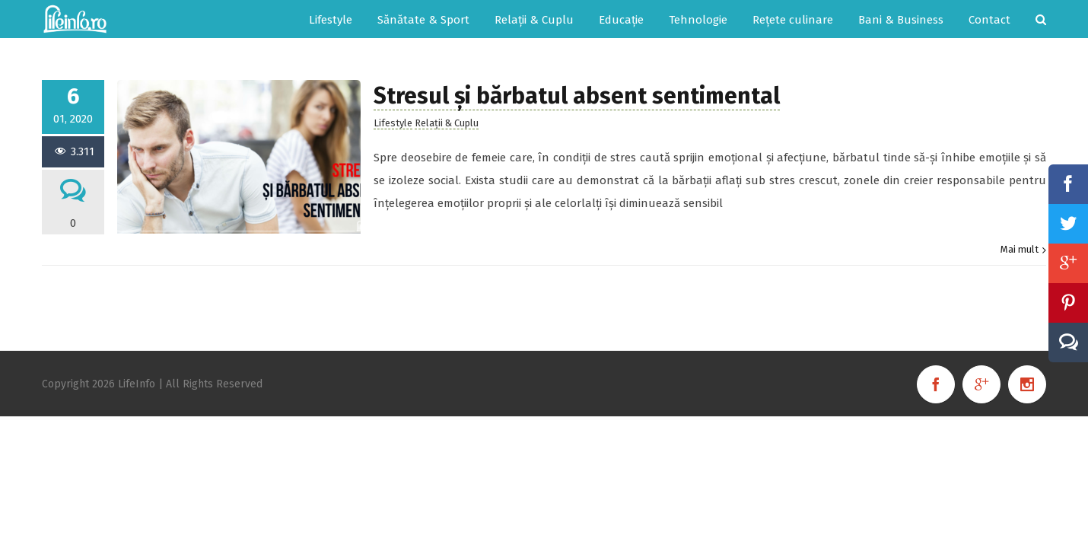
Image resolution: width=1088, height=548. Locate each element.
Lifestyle (393, 123)
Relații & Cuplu (447, 123)
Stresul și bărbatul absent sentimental (577, 96)
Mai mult (1020, 249)
